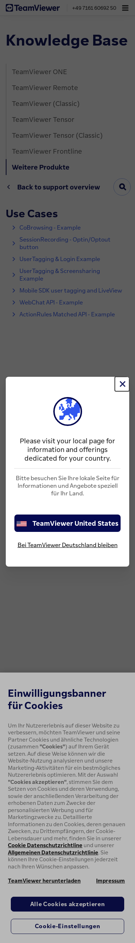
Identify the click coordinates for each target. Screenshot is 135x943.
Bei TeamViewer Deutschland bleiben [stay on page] (68, 545)
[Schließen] (122, 384)
